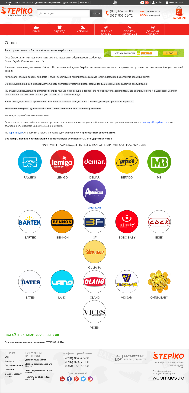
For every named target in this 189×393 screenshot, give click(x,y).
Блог (7, 357)
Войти (159, 3)
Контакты (84, 3)
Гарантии (9, 370)
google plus (82, 379)
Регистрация (176, 3)
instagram (96, 377)
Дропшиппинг (70, 3)
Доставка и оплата (24, 3)
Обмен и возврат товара (13, 375)
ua (142, 2)
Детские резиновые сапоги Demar (39, 365)
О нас (9, 3)
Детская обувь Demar (40, 360)
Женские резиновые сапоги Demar (40, 371)
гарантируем (16, 132)
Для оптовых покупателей (48, 3)
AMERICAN (94, 194)
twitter (89, 377)
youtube (68, 377)
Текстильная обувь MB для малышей (42, 378)
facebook (75, 377)
